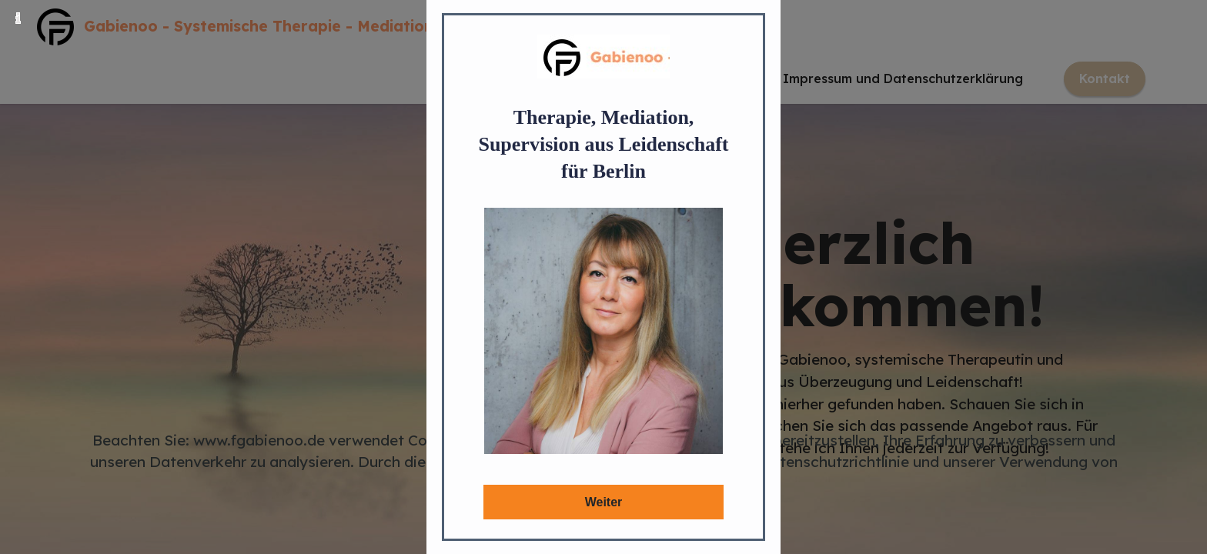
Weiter (604, 502)
